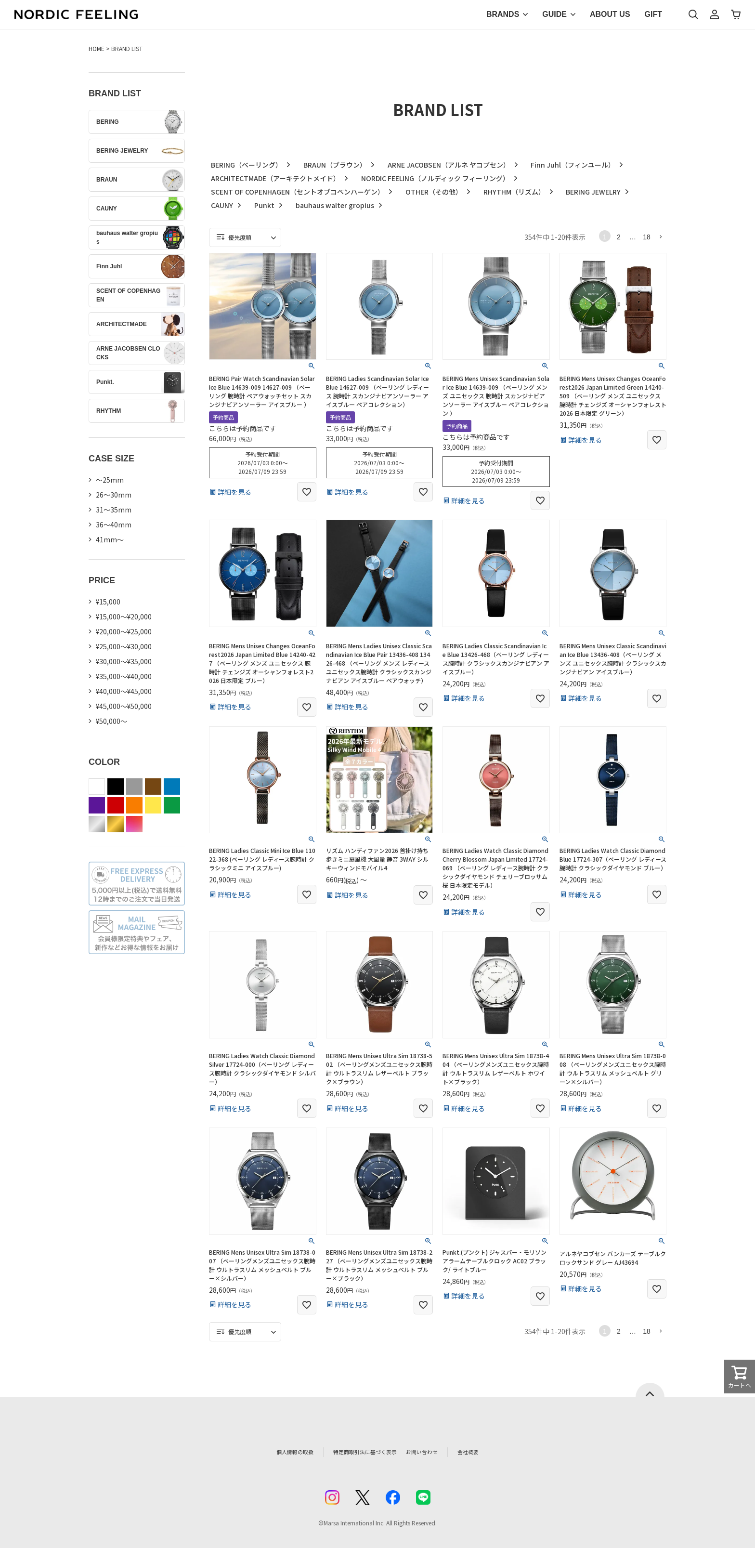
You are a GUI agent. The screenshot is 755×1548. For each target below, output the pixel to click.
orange (134, 805)
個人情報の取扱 (274, 1451)
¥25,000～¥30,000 (124, 646)
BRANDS (502, 14)
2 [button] (619, 237)
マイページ (714, 14)
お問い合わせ (438, 1451)
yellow (153, 805)
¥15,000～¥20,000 (124, 616)
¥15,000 (108, 601)
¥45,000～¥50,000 (124, 706)
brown (153, 786)
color (134, 824)
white (97, 786)
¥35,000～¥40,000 (124, 676)
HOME (96, 48)
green (172, 805)
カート (736, 14)
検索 (693, 14)
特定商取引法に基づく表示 (357, 1451)
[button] (660, 236)
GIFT (653, 14)
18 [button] (647, 237)
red (115, 805)
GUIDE (554, 14)
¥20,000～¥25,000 (124, 631)
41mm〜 (110, 539)
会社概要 (491, 1451)
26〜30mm (113, 494)
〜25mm (110, 480)
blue (172, 786)
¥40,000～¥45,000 (124, 691)
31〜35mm (113, 509)
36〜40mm (113, 524)
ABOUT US (610, 14)
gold (115, 824)
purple (97, 805)
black (115, 786)
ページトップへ (650, 1390)
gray (134, 786)
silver (97, 824)
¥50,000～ (111, 721)
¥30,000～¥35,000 (124, 661)
